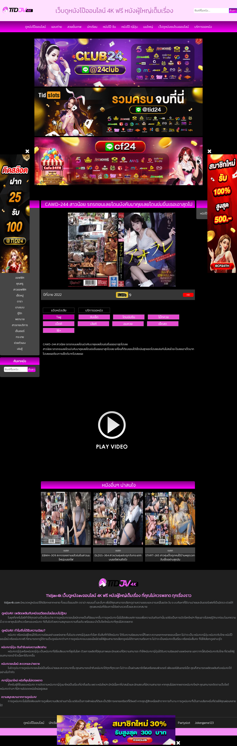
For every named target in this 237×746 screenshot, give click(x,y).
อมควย (128, 323)
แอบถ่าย (56, 26)
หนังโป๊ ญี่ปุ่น (129, 26)
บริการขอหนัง (203, 26)
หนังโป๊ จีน (109, 26)
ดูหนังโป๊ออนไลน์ (35, 26)
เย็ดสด (162, 323)
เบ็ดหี (58, 323)
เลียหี (93, 323)
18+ (58, 330)
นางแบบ (19, 307)
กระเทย (20, 337)
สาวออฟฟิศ (19, 290)
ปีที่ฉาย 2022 (52, 294)
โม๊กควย (163, 317)
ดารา (20, 301)
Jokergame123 (204, 722)
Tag (58, 317)
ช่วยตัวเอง (20, 343)
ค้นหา (31, 369)
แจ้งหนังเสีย (58, 310)
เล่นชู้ (20, 349)
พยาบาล (19, 319)
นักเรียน (92, 26)
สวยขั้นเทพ (74, 26)
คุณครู (19, 284)
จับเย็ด (94, 317)
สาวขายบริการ (20, 325)
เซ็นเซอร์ (19, 331)
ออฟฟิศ (19, 278)
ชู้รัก (19, 313)
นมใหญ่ (148, 26)
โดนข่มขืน (129, 317)
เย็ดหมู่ (20, 295)
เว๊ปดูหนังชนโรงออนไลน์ (173, 26)
